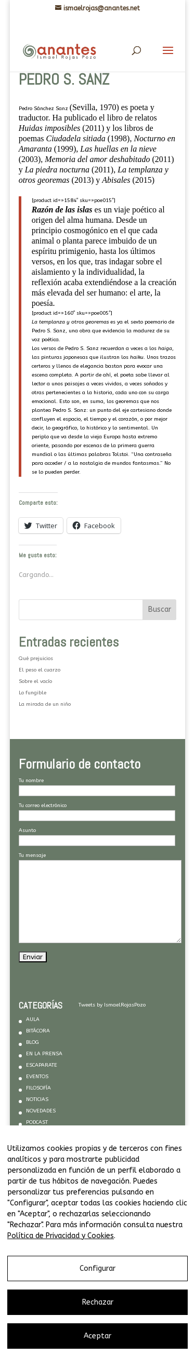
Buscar (159, 609)
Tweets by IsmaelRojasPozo (112, 1005)
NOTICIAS (37, 1099)
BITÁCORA (38, 1031)
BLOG (32, 1042)
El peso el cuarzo (39, 670)
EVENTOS (37, 1076)
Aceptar (97, 1336)
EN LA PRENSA (44, 1054)
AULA (33, 1019)
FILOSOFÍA (38, 1088)
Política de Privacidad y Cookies (60, 1235)
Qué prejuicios (36, 658)
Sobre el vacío (35, 681)
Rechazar (97, 1302)
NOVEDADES (41, 1111)
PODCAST (37, 1122)
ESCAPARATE (41, 1065)
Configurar (97, 1268)
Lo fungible (32, 693)
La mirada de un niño (45, 704)
